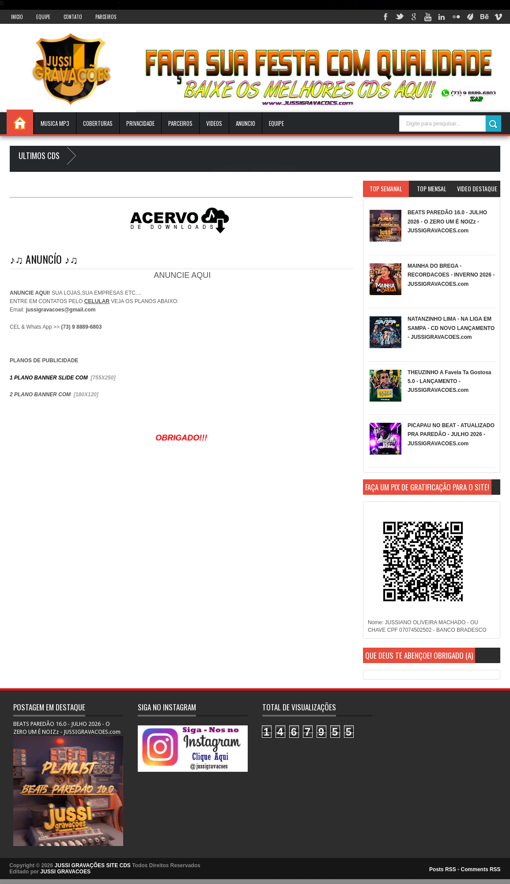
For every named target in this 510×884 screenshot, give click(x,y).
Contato (73, 16)
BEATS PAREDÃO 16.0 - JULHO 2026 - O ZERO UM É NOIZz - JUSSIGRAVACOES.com (447, 221)
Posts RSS (442, 869)
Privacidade (140, 123)
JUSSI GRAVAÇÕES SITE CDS (93, 865)
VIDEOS (214, 123)
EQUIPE (276, 123)
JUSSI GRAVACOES (65, 872)
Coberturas (98, 123)
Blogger (289, 168)
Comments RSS (481, 869)
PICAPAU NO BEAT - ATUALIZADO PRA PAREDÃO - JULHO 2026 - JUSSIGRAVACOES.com (451, 434)
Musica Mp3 (55, 123)
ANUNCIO (245, 123)
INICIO (17, 16)
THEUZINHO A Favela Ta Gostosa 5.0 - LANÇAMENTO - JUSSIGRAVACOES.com (449, 381)
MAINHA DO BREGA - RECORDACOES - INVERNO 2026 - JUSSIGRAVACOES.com (451, 275)
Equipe (43, 16)
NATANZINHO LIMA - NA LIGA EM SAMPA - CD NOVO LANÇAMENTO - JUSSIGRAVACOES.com (451, 328)
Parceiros (105, 16)
